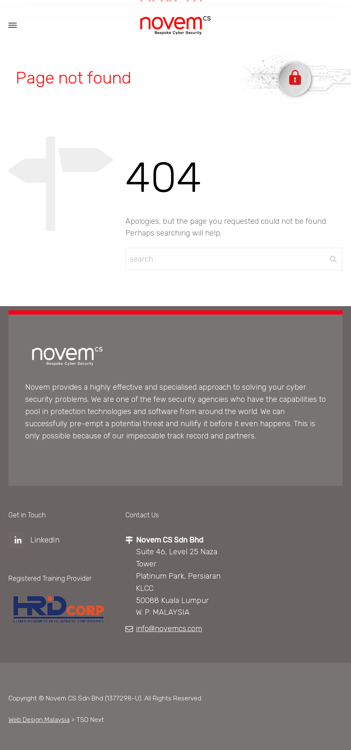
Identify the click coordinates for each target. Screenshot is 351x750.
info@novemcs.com (169, 628)
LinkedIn (45, 540)
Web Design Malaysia (39, 720)
